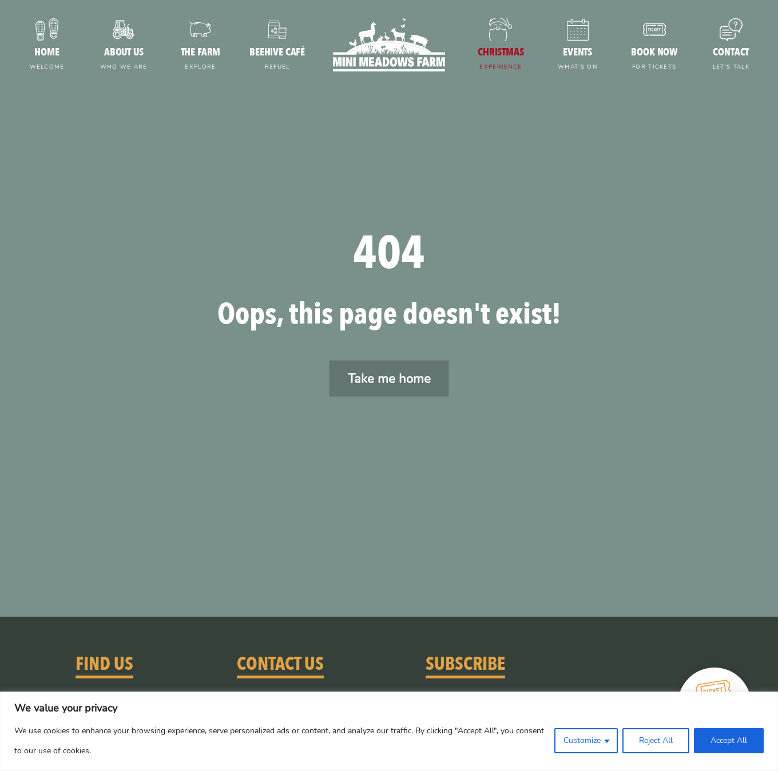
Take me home (389, 379)
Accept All (728, 740)
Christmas (500, 59)
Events (577, 59)
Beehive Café (277, 59)
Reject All (656, 740)
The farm (200, 59)
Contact (731, 59)
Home (47, 59)
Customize (582, 740)
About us (123, 59)
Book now (654, 59)
